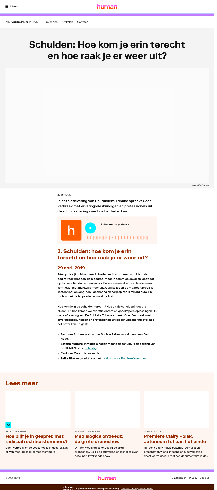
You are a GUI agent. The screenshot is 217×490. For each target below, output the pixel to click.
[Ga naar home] (107, 6)
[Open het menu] (11, 6)
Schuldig (91, 348)
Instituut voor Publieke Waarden (124, 358)
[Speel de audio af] (90, 227)
